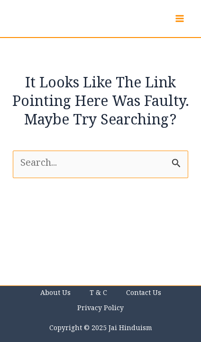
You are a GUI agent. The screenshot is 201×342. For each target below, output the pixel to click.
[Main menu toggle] (180, 18)
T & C (98, 294)
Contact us (143, 294)
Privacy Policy (100, 309)
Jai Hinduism (130, 329)
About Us (55, 294)
